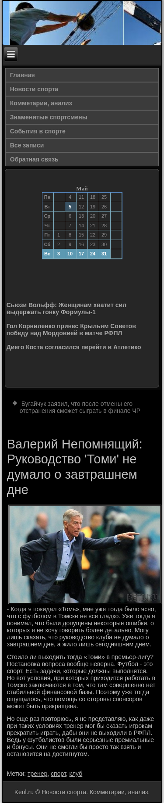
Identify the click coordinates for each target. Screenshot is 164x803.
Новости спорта (34, 89)
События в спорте (38, 131)
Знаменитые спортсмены (48, 117)
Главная (22, 75)
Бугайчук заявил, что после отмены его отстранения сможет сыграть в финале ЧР (80, 407)
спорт (58, 773)
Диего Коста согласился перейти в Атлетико (74, 347)
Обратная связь (34, 159)
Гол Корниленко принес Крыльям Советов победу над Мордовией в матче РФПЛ (71, 330)
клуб (76, 773)
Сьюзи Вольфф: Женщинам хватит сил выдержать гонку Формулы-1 (66, 308)
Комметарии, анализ (41, 103)
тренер (37, 773)
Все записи (27, 145)
